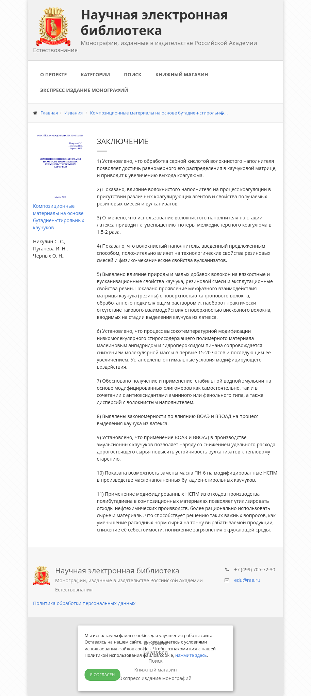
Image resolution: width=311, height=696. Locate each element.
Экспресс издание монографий (84, 90)
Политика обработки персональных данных (84, 603)
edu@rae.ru (247, 580)
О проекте (53, 74)
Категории (95, 74)
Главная (49, 113)
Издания (73, 113)
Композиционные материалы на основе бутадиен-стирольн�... (159, 113)
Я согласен (102, 675)
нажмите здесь (191, 655)
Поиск (132, 74)
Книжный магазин (182, 74)
